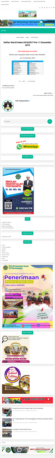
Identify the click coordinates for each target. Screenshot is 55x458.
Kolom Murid (5, 247)
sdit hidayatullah (21, 93)
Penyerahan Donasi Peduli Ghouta (21, 422)
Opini (3, 251)
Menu (3, 30)
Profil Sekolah (15, 1)
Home (4, 435)
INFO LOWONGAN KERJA (8, 87)
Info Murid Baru (31, 81)
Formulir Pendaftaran (39, 1)
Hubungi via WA (6, 229)
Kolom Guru (5, 245)
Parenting (5, 249)
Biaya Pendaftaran (26, 1)
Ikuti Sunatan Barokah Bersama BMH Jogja (43, 87)
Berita (23, 81)
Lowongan (5, 253)
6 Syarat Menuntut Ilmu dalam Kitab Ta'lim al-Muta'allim (27, 401)
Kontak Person (5, 4)
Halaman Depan (5, 1)
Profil (3, 237)
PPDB (4, 241)
